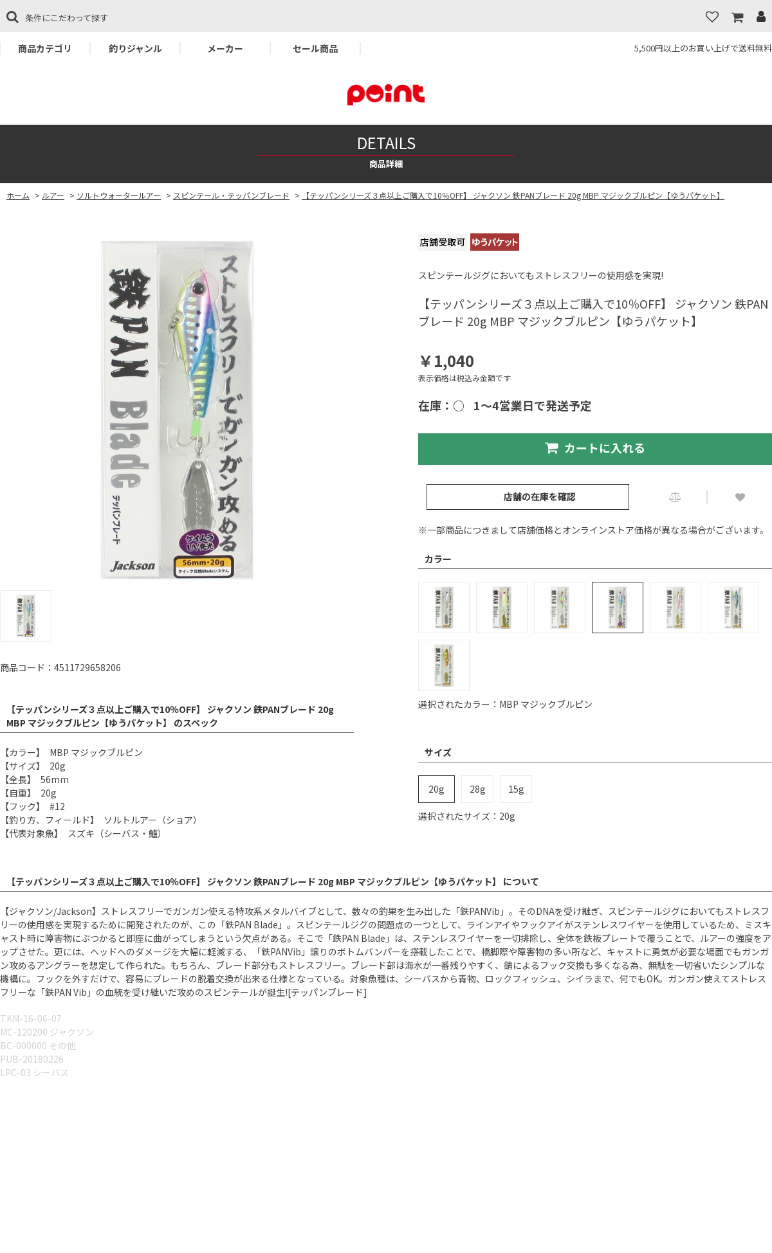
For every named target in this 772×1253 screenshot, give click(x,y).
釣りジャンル (135, 48)
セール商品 (315, 48)
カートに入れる (595, 447)
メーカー (225, 48)
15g (516, 788)
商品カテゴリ (45, 48)
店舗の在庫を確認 (540, 496)
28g (478, 788)
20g (436, 788)
